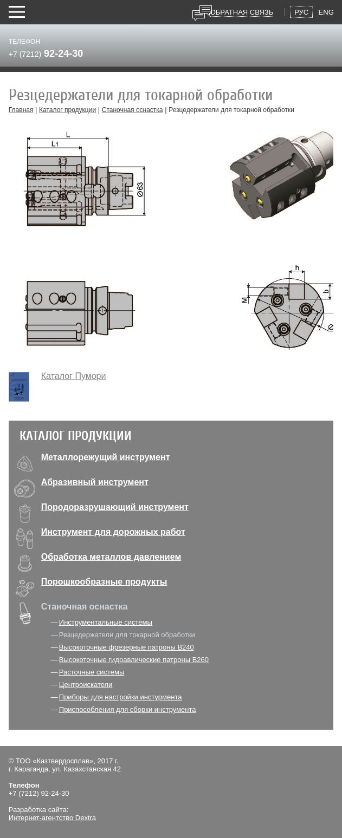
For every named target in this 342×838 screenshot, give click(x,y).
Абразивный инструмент (95, 482)
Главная (21, 110)
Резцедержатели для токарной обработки (127, 635)
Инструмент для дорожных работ (113, 531)
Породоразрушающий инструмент (115, 507)
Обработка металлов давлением (111, 556)
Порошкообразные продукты (104, 581)
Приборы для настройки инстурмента (120, 697)
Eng (326, 12)
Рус (301, 12)
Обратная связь (242, 12)
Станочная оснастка (132, 110)
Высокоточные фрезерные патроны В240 (126, 647)
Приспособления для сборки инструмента (127, 709)
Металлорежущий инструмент (105, 457)
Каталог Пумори (73, 376)
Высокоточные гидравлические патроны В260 (134, 660)
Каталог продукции (67, 110)
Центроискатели (86, 684)
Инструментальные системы (105, 622)
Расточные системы (91, 672)
